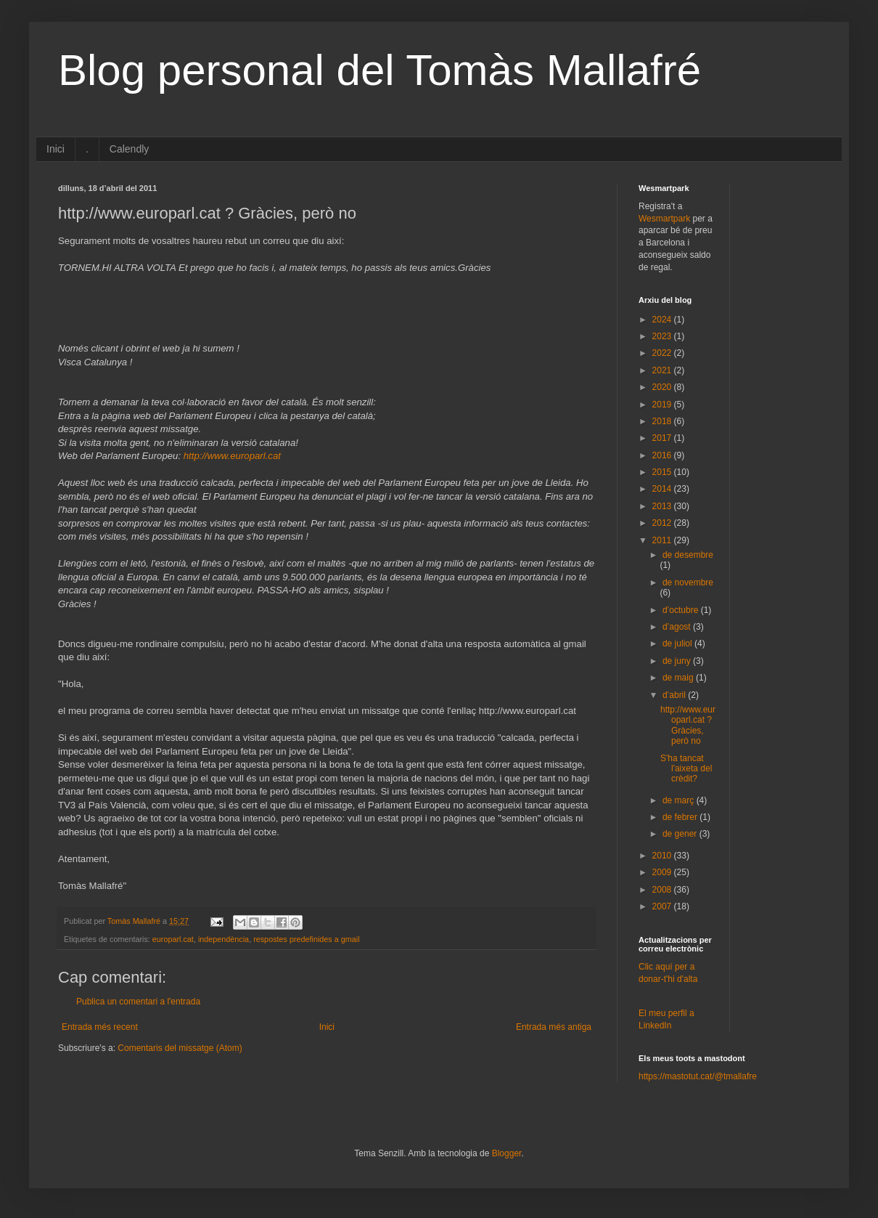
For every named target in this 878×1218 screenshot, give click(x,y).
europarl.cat (173, 939)
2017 (663, 438)
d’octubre (681, 610)
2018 (663, 421)
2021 (663, 370)
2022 (663, 353)
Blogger (507, 1153)
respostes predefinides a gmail (306, 939)
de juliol (678, 643)
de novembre (687, 582)
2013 (663, 506)
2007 (663, 906)
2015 (663, 472)
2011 (663, 540)
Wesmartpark (664, 219)
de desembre (687, 555)
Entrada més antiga (553, 1027)
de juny (677, 661)
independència (223, 939)
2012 (663, 523)
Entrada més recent (100, 1027)
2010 (663, 855)
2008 (663, 890)
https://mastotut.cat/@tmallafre (698, 1076)
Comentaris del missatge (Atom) (180, 1048)
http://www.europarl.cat (232, 455)
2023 (663, 336)
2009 (663, 872)
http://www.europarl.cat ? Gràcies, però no (687, 725)
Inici (55, 149)
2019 (663, 404)
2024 (663, 319)
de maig (679, 678)
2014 (663, 489)
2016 (663, 455)
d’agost (677, 627)
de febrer (680, 817)
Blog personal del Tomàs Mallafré (379, 70)
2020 (663, 387)
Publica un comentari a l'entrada (138, 1001)
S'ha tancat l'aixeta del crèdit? (686, 768)
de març (679, 800)
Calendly (129, 149)
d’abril (675, 695)
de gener (680, 834)
